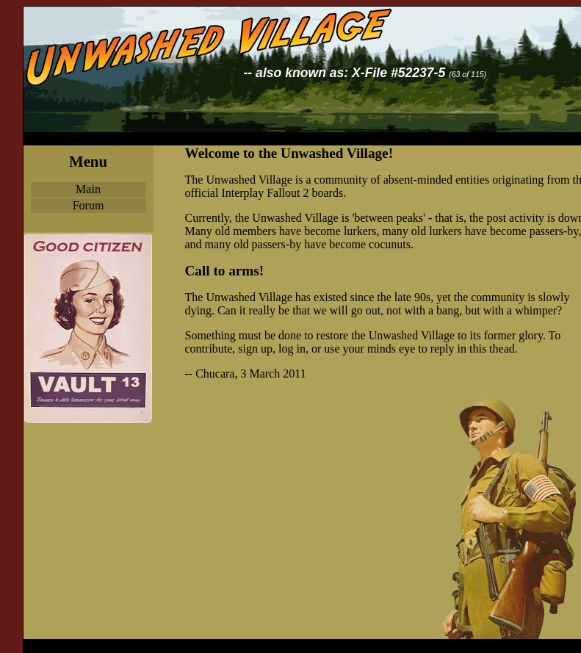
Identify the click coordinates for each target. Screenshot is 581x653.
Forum (88, 205)
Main (88, 189)
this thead (492, 348)
